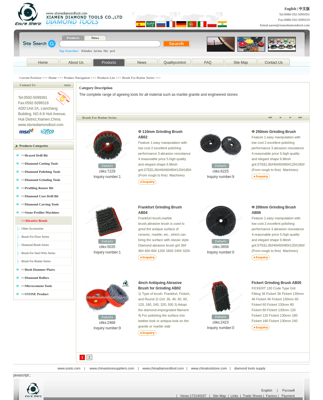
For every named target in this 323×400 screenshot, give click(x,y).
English (291, 9)
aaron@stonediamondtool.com (289, 25)
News (95, 38)
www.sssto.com (68, 368)
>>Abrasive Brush (34, 220)
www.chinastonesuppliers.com (112, 368)
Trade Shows (252, 396)
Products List (106, 77)
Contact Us (273, 62)
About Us (75, 62)
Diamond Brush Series (35, 245)
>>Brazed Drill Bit (34, 155)
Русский (288, 390)
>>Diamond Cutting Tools (39, 163)
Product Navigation (77, 77)
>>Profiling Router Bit (37, 188)
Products (73, 38)
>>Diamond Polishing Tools (40, 171)
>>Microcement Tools (36, 286)
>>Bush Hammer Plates (38, 269)
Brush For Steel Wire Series (38, 253)
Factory (271, 396)
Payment (288, 396)
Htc (105, 51)
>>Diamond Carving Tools (40, 204)
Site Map (240, 62)
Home (43, 62)
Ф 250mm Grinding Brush (274, 132)
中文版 (304, 9)
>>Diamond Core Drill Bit (39, 196)
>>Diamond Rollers (35, 277)
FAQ (207, 62)
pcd (112, 51)
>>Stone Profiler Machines (40, 212)
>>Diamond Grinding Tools (40, 180)
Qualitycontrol (175, 62)
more (67, 85)
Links (234, 396)
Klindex (86, 51)
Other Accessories (32, 228)
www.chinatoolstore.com (209, 368)
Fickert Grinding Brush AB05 (276, 283)
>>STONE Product (34, 294)
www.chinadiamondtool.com (163, 368)
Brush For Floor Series (35, 236)
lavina (98, 51)
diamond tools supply (250, 368)
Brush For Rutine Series (36, 261)
